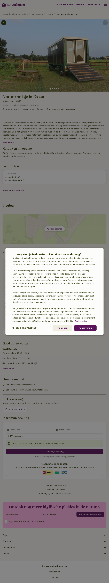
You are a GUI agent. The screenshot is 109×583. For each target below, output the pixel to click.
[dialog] (54, 291)
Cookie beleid (81, 321)
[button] (24, 328)
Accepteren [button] (85, 328)
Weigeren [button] (62, 328)
